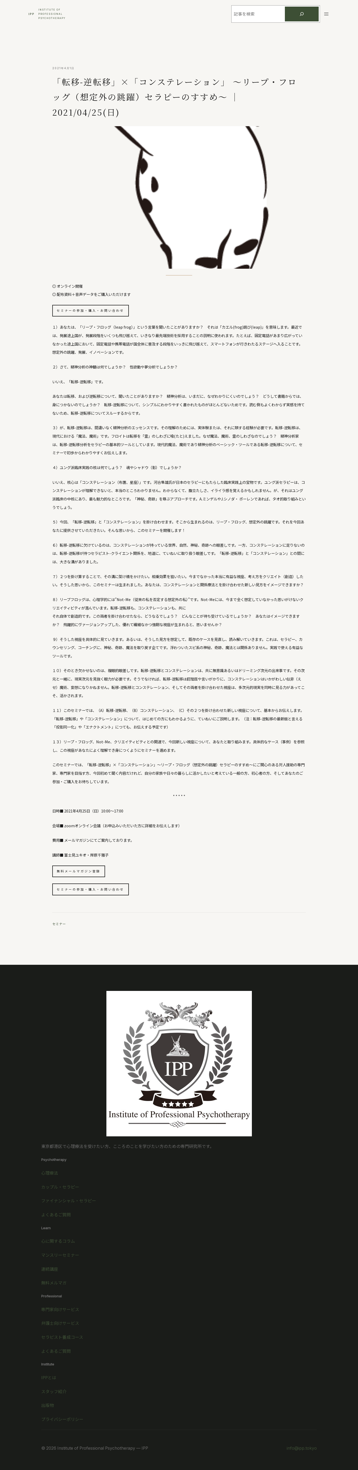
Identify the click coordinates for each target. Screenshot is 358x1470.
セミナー (59, 923)
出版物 (47, 1405)
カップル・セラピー (60, 1187)
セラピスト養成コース (62, 1337)
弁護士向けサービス (60, 1323)
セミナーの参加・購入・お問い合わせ (90, 310)
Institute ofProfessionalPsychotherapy (51, 14)
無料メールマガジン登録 (78, 871)
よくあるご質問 (56, 1215)
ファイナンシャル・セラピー (68, 1201)
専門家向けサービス (60, 1309)
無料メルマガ (54, 1283)
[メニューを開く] (326, 14)
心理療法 (49, 1173)
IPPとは (48, 1377)
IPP (32, 14)
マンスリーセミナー (60, 1255)
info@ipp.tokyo (302, 1448)
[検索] (302, 14)
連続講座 (49, 1269)
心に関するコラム (58, 1241)
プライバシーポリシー (62, 1419)
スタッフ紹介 (54, 1391)
